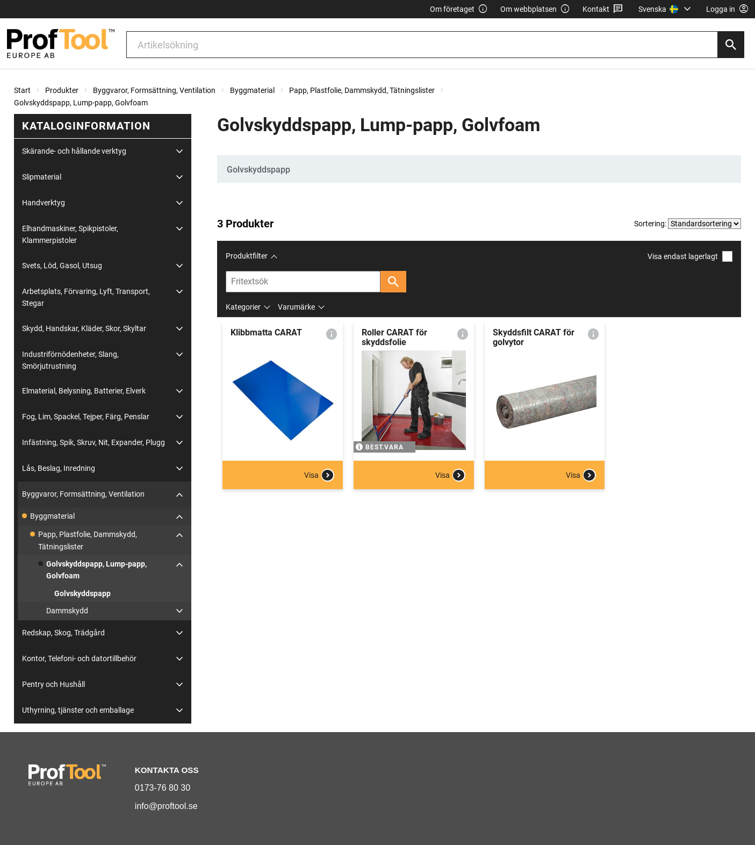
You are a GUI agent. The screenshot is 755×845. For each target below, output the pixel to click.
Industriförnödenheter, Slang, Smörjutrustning (70, 360)
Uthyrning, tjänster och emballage (78, 710)
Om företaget (459, 9)
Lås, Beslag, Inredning (58, 468)
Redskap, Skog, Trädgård (63, 632)
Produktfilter (247, 256)
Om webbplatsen (535, 9)
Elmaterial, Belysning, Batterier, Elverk (84, 390)
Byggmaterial (252, 90)
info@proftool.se (166, 806)
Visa (319, 475)
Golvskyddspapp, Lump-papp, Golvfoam (81, 102)
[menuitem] (666, 9)
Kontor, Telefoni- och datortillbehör (79, 658)
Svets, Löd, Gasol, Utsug (62, 265)
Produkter (61, 90)
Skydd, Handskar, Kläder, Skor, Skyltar (84, 328)
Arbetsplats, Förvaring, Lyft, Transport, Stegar (86, 297)
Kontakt (603, 9)
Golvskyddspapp (82, 593)
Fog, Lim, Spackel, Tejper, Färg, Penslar (85, 416)
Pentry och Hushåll (53, 684)
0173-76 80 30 (162, 787)
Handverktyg (43, 202)
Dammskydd (67, 610)
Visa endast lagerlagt (690, 256)
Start (22, 90)
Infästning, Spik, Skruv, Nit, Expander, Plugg (93, 442)
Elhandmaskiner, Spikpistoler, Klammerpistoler (70, 234)
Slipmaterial (41, 177)
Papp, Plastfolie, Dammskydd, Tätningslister (362, 90)
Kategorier (243, 307)
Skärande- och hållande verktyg (74, 151)
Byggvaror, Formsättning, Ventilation (154, 90)
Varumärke (296, 307)
